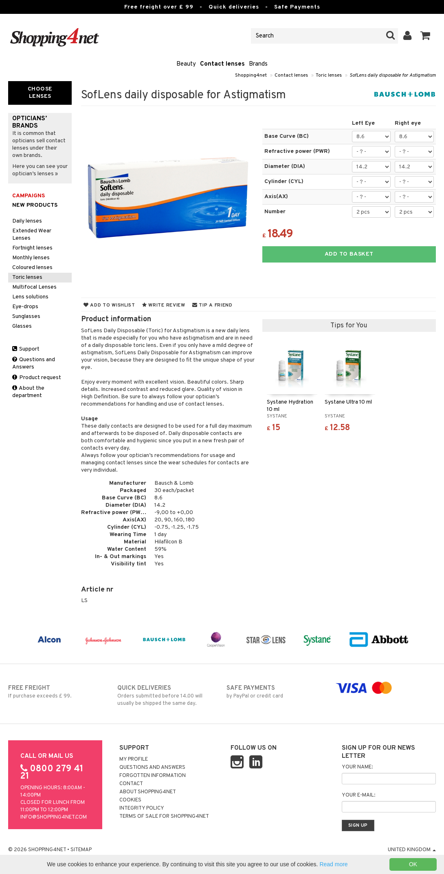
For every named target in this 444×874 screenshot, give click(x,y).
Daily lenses (27, 221)
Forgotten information (152, 775)
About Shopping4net (147, 792)
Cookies (130, 800)
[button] (425, 36)
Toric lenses (329, 75)
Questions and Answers (33, 363)
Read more (333, 864)
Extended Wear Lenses (31, 234)
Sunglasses (26, 316)
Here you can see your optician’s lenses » (40, 170)
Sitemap (81, 850)
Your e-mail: (358, 795)
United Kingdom (412, 850)
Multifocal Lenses (34, 287)
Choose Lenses (40, 93)
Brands (258, 64)
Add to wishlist (109, 305)
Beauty (186, 64)
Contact (131, 784)
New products (34, 205)
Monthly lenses (31, 257)
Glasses (22, 326)
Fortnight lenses (32, 248)
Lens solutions (30, 297)
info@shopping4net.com (53, 817)
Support (26, 349)
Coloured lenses (32, 267)
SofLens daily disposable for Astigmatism (392, 75)
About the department (28, 392)
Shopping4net (251, 75)
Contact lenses (222, 64)
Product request (36, 377)
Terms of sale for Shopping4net (164, 816)
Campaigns (28, 195)
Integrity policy (141, 808)
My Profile (133, 759)
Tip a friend (212, 305)
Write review (163, 305)
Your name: (357, 767)
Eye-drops (25, 306)
